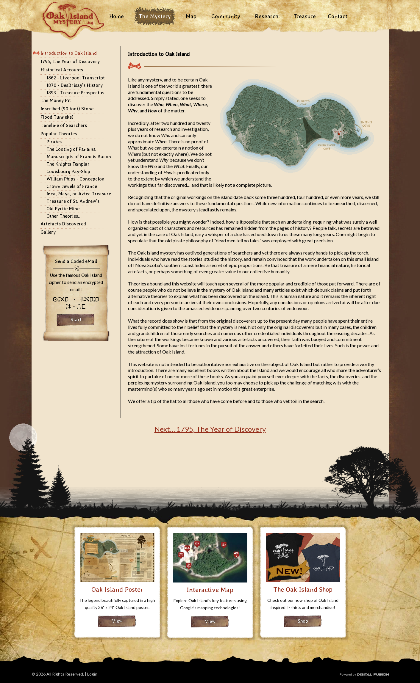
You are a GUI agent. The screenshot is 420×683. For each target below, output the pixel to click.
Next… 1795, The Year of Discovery (210, 429)
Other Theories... (64, 216)
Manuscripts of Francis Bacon (78, 156)
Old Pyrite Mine (62, 208)
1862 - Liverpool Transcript (75, 78)
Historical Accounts (61, 70)
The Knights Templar (68, 164)
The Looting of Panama (71, 149)
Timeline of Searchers (63, 125)
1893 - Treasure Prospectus (75, 92)
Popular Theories (58, 133)
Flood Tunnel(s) (57, 117)
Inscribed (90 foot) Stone (66, 109)
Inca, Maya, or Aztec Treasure (78, 194)
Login (92, 673)
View (117, 621)
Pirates (54, 142)
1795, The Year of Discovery (70, 61)
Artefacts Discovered (63, 224)
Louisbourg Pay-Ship (68, 171)
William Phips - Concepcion (75, 179)
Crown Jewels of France (71, 186)
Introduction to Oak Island (68, 53)
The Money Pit (55, 100)
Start (76, 319)
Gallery (48, 232)
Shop (303, 621)
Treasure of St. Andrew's (72, 201)
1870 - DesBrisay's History (74, 85)
